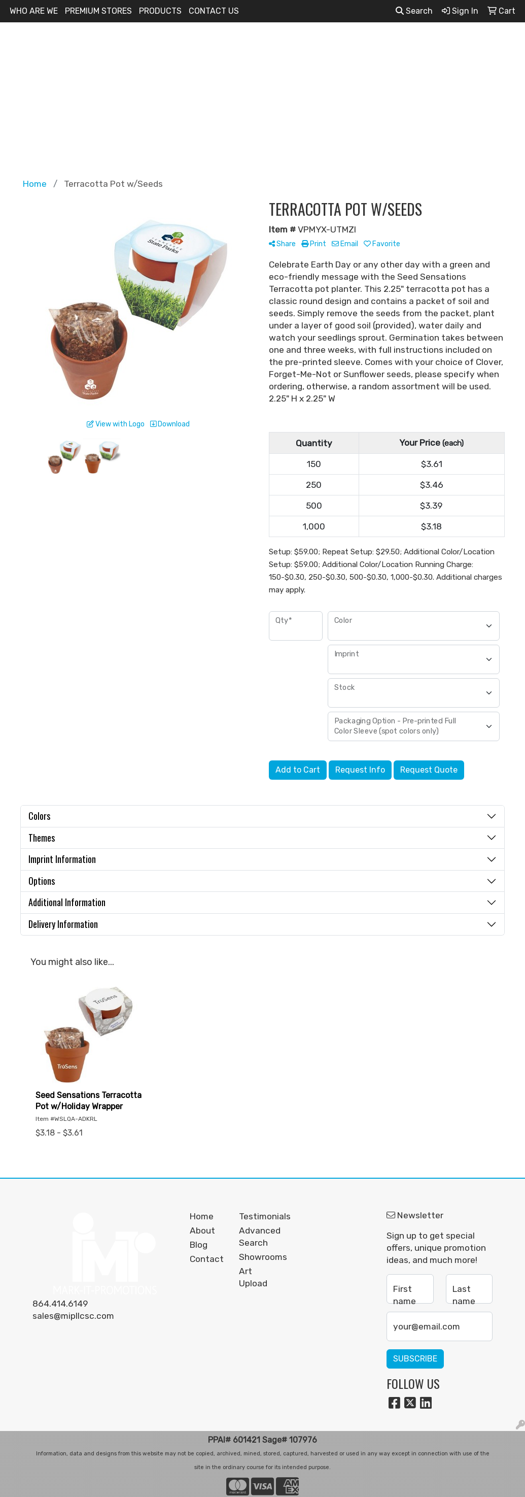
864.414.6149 (60, 1304)
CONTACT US (214, 11)
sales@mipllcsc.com (73, 1316)
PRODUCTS (160, 11)
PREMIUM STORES (98, 11)
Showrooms (257, 1257)
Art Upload (253, 1277)
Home (202, 1216)
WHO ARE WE (34, 11)
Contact (207, 1259)
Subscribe (415, 1358)
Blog (198, 1245)
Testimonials (257, 1216)
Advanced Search (257, 1236)
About (202, 1230)
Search (414, 11)
